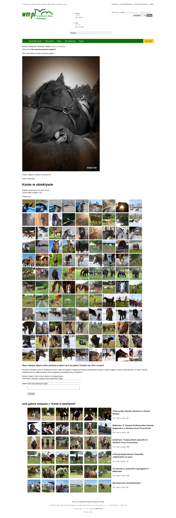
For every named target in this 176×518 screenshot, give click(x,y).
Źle (29, 49)
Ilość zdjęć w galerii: (120, 419)
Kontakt (101, 502)
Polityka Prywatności (92, 502)
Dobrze (25, 49)
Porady (81, 41)
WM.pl (151, 4)
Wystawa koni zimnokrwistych (127, 484)
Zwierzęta (41, 46)
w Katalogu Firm (132, 12)
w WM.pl (122, 12)
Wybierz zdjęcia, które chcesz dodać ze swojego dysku (42, 376)
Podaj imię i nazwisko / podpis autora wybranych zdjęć (42, 378)
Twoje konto (148, 41)
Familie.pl (115, 4)
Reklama (82, 502)
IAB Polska (98, 509)
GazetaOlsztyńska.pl (141, 4)
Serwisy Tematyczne (29, 46)
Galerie (59, 41)
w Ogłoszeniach (144, 12)
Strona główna (49, 41)
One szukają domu (70, 41)
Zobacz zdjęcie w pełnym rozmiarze (36, 175)
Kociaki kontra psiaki (35, 41)
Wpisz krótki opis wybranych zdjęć (35, 383)
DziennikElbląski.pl (126, 4)
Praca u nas (76, 502)
